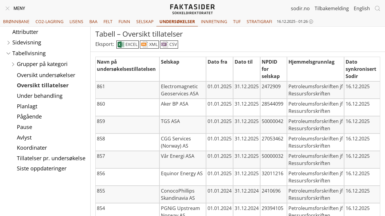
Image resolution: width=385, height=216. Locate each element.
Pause (24, 126)
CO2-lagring (49, 21)
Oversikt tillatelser (43, 85)
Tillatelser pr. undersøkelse (51, 158)
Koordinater (32, 147)
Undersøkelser (177, 21)
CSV (169, 44)
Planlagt (27, 106)
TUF (237, 21)
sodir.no (300, 8)
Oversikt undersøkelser (46, 75)
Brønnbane (16, 21)
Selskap (144, 21)
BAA (93, 21)
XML (149, 44)
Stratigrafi (259, 21)
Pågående (29, 116)
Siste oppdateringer (41, 168)
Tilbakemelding (332, 8)
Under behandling (40, 95)
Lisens (76, 21)
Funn (124, 21)
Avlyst (24, 137)
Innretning (214, 21)
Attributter (25, 31)
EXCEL (127, 44)
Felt (107, 21)
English (362, 8)
